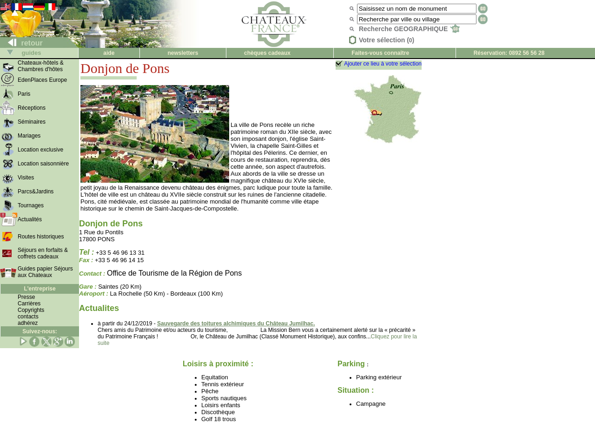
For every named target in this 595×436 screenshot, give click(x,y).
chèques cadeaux (267, 53)
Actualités (30, 219)
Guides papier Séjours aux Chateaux (45, 271)
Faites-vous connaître (380, 53)
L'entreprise (39, 288)
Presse (26, 297)
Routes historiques (41, 236)
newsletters (182, 53)
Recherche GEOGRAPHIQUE (409, 29)
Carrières (29, 303)
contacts (28, 316)
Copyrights (31, 310)
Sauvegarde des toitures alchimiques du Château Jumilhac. (236, 323)
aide (108, 53)
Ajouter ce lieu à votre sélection (383, 63)
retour (21, 43)
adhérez (28, 323)
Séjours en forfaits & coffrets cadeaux (43, 253)
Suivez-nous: (39, 331)
